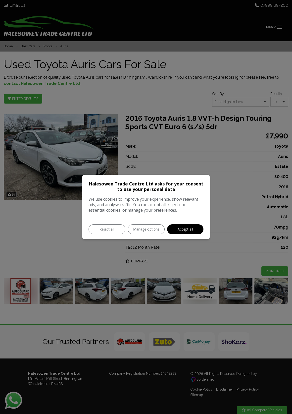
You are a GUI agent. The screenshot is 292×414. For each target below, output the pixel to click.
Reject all (106, 229)
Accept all (185, 229)
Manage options (146, 229)
